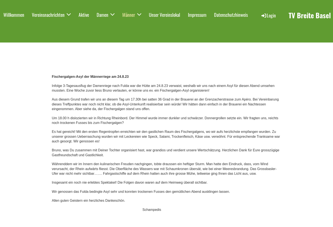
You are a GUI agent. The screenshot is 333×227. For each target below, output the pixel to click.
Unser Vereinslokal (164, 14)
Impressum (197, 14)
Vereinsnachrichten (51, 14)
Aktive (84, 14)
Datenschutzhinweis (231, 14)
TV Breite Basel (310, 15)
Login (268, 15)
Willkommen (13, 14)
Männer (131, 14)
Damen (105, 14)
